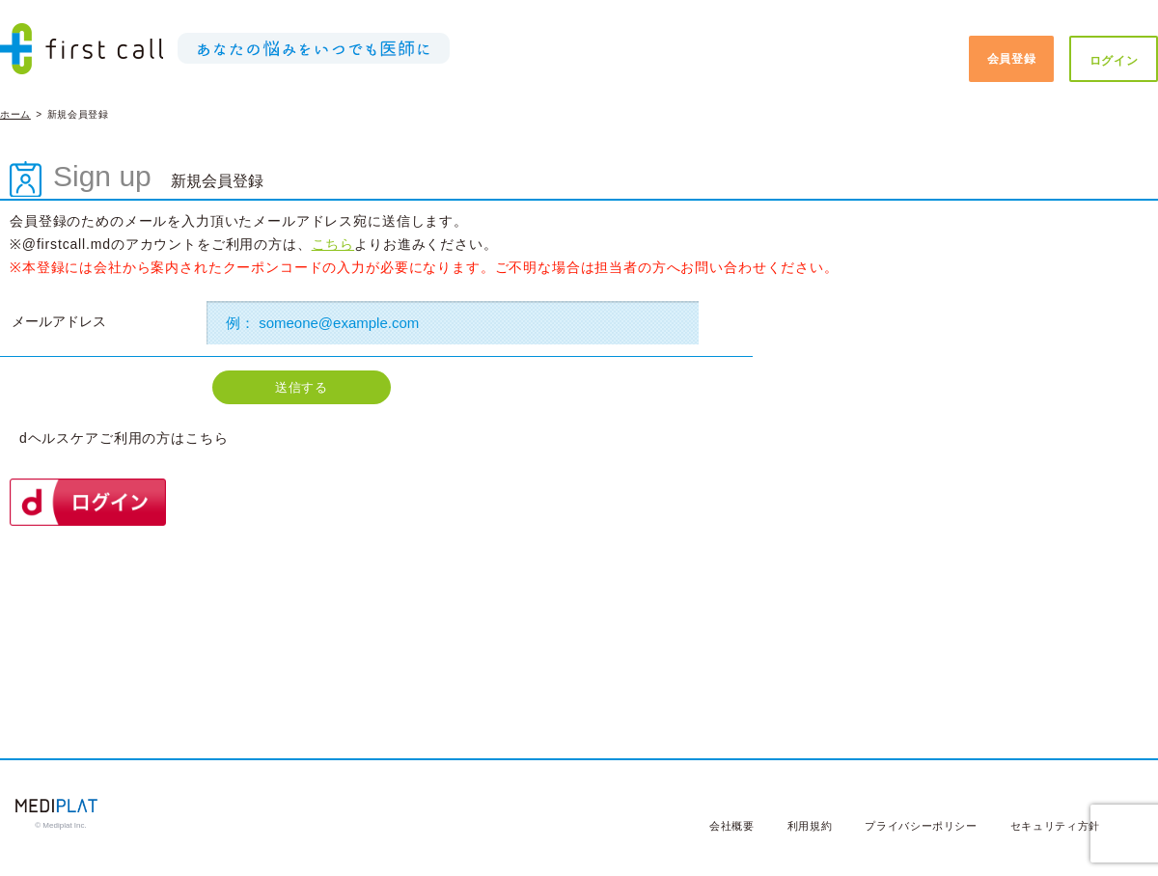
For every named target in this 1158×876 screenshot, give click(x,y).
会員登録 (1011, 59)
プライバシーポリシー (921, 826)
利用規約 (810, 826)
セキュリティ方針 (1055, 826)
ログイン (1114, 61)
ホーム (15, 114)
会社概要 (732, 826)
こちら (333, 244)
